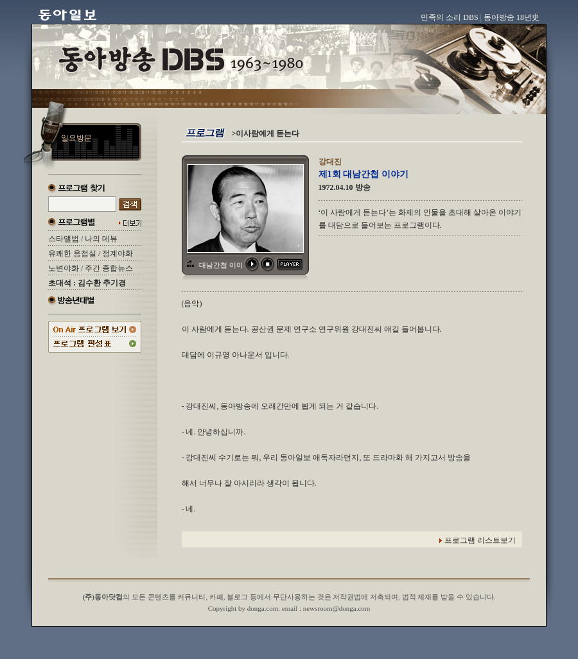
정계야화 (117, 253)
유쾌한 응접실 (72, 253)
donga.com (263, 608)
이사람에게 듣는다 (267, 133)
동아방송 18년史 (511, 17)
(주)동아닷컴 (103, 597)
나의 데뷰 (101, 238)
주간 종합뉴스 (109, 268)
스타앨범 (63, 238)
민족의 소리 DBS (449, 17)
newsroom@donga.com (337, 608)
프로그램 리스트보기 (480, 540)
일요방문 (76, 137)
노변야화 (63, 268)
